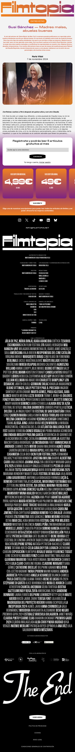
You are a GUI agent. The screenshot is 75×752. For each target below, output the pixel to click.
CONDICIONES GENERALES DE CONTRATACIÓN (37, 746)
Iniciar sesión (45, 162)
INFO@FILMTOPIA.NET (37, 228)
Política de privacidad (37, 726)
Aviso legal (37, 739)
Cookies (37, 733)
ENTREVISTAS (37, 21)
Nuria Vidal (37, 56)
